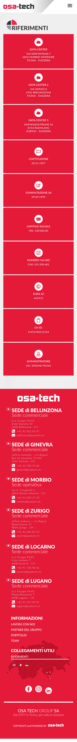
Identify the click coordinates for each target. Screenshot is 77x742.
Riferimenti (19, 656)
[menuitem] (14, 665)
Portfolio (19, 635)
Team (15, 640)
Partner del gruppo (26, 629)
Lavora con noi (23, 624)
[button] (70, 5)
